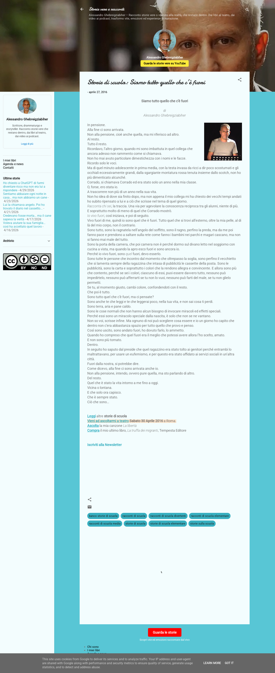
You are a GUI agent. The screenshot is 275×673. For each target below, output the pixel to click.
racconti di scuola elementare (210, 516)
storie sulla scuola (202, 523)
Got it (229, 663)
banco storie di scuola (103, 516)
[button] (239, 80)
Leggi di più (27, 143)
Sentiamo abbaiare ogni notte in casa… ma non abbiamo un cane (25, 195)
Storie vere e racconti (106, 9)
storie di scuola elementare (167, 523)
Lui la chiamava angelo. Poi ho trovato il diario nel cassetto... (24, 206)
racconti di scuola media (105, 523)
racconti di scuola (133, 516)
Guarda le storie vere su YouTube (165, 63)
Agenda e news (13, 164)
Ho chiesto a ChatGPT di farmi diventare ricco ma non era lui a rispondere (24, 186)
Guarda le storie (165, 632)
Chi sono (93, 647)
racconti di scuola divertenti (168, 516)
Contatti (8, 167)
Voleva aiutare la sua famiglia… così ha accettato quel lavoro (24, 224)
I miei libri (93, 650)
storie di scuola (135, 523)
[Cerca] (247, 10)
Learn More (212, 663)
